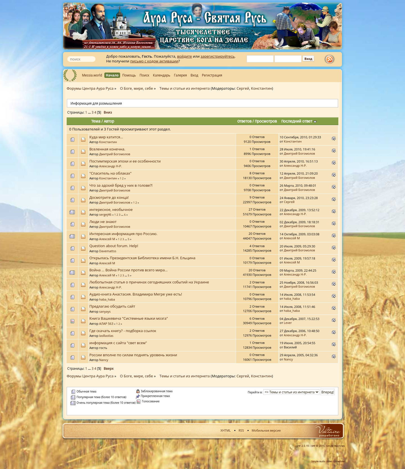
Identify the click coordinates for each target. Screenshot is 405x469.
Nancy (103, 360)
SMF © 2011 (317, 446)
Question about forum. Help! (113, 245)
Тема (95, 121)
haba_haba (107, 299)
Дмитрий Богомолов (114, 154)
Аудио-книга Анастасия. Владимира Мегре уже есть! (135, 294)
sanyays (105, 311)
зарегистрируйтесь (218, 56)
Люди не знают (103, 221)
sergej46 (105, 214)
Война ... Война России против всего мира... (128, 269)
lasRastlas (106, 335)
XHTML (225, 430)
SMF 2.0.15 (302, 446)
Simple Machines (335, 446)
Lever (288, 323)
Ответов (244, 121)
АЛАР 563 (106, 323)
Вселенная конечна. (107, 149)
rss (331, 59)
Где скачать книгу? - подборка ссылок (122, 330)
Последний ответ (299, 121)
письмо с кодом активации (154, 61)
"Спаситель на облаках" (110, 173)
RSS (241, 430)
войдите (184, 56)
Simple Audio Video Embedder (328, 461)
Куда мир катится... (106, 136)
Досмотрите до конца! (109, 197)
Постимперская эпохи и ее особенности (125, 161)
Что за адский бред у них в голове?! (121, 185)
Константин (261, 88)
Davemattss (107, 251)
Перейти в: (255, 392)
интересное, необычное (111, 209)
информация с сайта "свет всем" (118, 342)
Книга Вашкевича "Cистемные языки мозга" (128, 318)
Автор (109, 121)
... (90, 112)
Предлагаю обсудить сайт (112, 306)
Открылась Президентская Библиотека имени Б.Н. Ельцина (142, 257)
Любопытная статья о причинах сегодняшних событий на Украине (149, 282)
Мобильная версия (266, 430)
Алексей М (107, 239)
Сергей (243, 88)
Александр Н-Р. (110, 166)
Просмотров (266, 121)
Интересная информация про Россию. (123, 233)
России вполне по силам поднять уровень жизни (133, 354)
